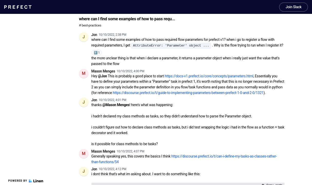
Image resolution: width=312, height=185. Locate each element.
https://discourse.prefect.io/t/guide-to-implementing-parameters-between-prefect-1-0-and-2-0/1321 (188, 93)
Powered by (25, 180)
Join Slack (293, 7)
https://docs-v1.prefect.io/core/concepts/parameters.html (209, 76)
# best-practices (90, 25)
